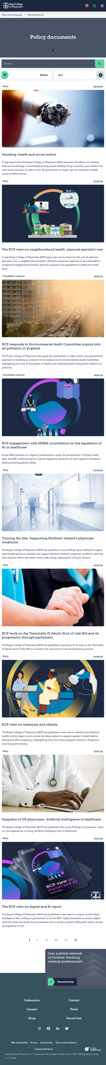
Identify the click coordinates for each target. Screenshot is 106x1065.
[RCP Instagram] (39, 1028)
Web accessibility (19, 1042)
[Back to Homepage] (26, 6)
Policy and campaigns (12, 14)
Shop (32, 1018)
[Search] (48, 63)
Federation (32, 1000)
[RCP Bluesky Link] (66, 1028)
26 (56, 940)
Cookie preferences (44, 1049)
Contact (74, 1000)
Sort (60, 75)
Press (74, 1009)
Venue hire (74, 1018)
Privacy (33, 1042)
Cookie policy (46, 1042)
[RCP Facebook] (48, 1028)
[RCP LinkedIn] (57, 1028)
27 (66, 940)
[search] (99, 63)
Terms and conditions (66, 1042)
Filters (25, 75)
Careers (32, 1009)
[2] (75, 940)
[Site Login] (87, 6)
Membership (61, 982)
